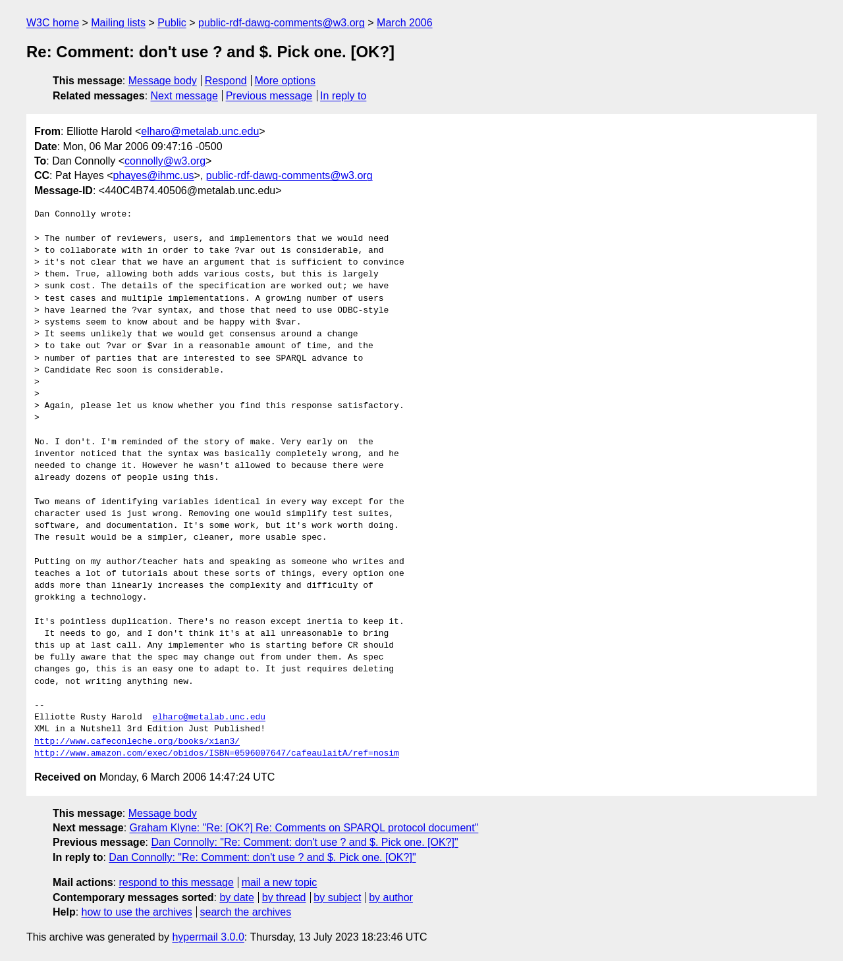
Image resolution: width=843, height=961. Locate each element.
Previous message (269, 95)
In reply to (343, 95)
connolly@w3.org (164, 161)
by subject (337, 897)
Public (171, 22)
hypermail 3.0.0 (208, 937)
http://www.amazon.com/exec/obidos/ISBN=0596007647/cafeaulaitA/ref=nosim (216, 754)
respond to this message (176, 882)
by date (236, 897)
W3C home (52, 22)
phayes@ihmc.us (153, 175)
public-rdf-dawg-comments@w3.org (281, 22)
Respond (226, 80)
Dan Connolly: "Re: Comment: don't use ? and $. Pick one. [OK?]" (304, 842)
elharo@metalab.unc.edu (200, 131)
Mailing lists (118, 22)
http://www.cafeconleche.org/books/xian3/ (137, 742)
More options (285, 80)
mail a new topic (279, 882)
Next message (184, 95)
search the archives (246, 912)
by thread (284, 897)
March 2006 (405, 22)
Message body (162, 80)
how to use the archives (137, 912)
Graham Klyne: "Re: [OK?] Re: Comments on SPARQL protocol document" (304, 827)
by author (391, 897)
